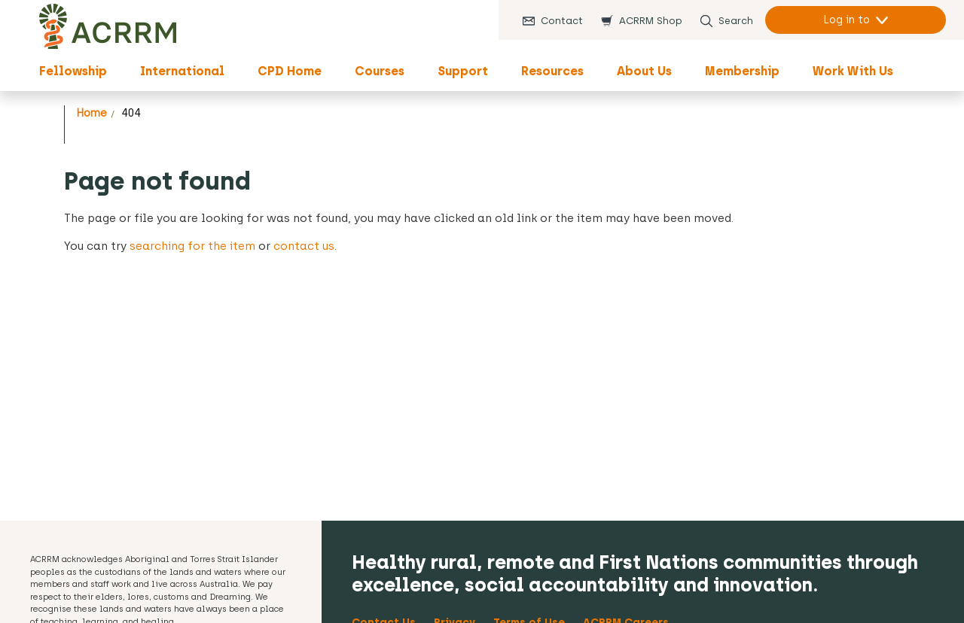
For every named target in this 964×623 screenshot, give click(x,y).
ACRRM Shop (650, 20)
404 (131, 113)
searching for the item (192, 246)
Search (735, 20)
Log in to (846, 20)
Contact (562, 20)
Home (91, 113)
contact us (303, 246)
